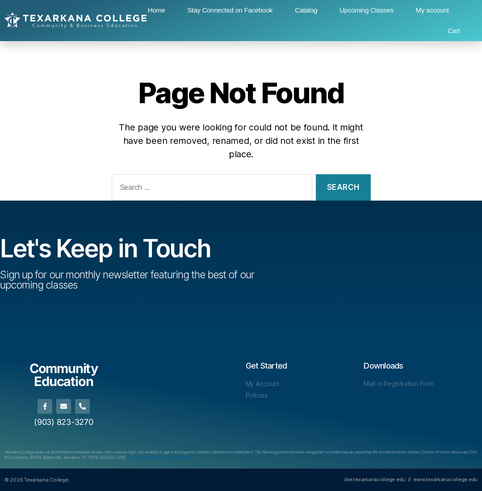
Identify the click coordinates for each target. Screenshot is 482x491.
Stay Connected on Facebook (230, 10)
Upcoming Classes (366, 10)
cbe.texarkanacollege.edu (375, 479)
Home (156, 10)
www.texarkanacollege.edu (445, 479)
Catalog (306, 10)
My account (432, 10)
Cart (454, 30)
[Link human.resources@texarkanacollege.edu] (160, 457)
